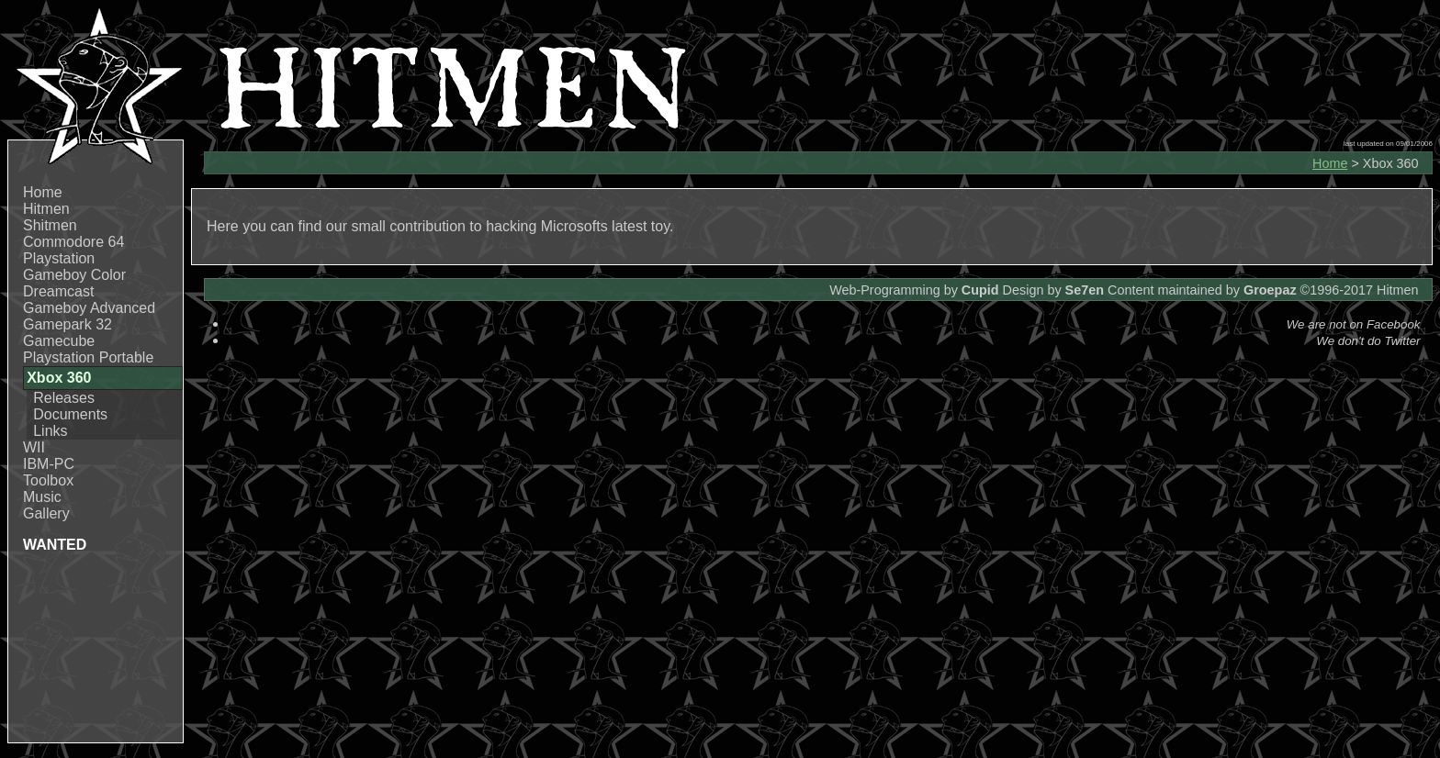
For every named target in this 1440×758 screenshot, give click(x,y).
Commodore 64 (73, 242)
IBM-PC (48, 464)
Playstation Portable (88, 357)
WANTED (54, 544)
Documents (70, 414)
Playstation (59, 258)
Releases (64, 398)
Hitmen (46, 209)
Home (42, 192)
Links (50, 431)
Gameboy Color (74, 275)
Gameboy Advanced (89, 308)
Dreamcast (58, 291)
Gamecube (59, 341)
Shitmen (50, 225)
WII (34, 447)
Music (42, 497)
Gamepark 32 (67, 324)
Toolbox (48, 480)
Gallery (46, 513)
